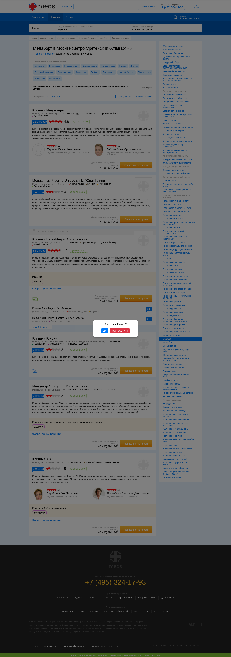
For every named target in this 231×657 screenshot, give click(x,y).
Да (104, 331)
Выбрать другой (120, 331)
